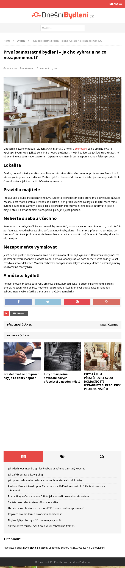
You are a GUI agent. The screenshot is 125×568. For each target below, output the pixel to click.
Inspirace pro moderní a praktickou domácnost (35, 514)
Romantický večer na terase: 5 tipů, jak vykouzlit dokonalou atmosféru (48, 496)
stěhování (81, 148)
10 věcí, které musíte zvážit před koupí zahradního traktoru (41, 526)
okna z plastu (38, 547)
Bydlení (44, 68)
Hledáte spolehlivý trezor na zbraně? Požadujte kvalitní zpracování (46, 508)
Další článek (109, 324)
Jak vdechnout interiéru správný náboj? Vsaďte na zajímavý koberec (46, 468)
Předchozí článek (19, 324)
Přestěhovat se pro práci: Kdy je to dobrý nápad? (21, 376)
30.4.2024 (11, 68)
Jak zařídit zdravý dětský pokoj (25, 474)
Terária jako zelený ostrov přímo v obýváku (33, 502)
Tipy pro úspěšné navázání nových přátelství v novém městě (62, 378)
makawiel (28, 68)
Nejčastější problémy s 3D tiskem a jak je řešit (35, 520)
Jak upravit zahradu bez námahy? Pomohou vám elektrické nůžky (45, 480)
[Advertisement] (62, 423)
